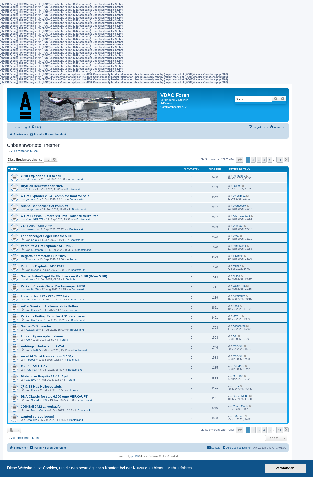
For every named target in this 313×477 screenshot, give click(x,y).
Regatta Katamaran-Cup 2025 (43, 256)
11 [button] (279, 159)
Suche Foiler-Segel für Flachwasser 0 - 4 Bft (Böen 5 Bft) (64, 276)
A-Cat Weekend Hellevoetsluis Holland (50, 306)
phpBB (135, 456)
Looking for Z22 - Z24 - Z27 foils (45, 296)
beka (34, 239)
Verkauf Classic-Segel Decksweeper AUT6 (53, 286)
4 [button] (264, 159)
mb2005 (36, 350)
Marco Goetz (38, 410)
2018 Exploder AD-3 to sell (41, 176)
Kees (34, 310)
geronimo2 (32, 199)
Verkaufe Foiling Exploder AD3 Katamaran (53, 316)
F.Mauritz (31, 419)
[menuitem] (36, 127)
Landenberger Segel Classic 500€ (46, 236)
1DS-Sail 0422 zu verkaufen (42, 406)
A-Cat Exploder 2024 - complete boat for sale (55, 196)
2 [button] (253, 159)
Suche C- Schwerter (36, 326)
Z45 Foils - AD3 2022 (36, 226)
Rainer (30, 189)
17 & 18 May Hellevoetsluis (41, 386)
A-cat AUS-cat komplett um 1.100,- (47, 356)
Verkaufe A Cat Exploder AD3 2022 (47, 246)
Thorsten (31, 259)
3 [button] (259, 159)
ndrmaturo (32, 179)
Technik (70, 279)
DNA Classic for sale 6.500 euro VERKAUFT (54, 396)
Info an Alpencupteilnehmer (42, 336)
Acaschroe (32, 329)
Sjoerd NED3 (39, 400)
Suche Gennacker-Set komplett (44, 206)
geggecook (32, 209)
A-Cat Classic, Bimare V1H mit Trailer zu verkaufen (59, 216)
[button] (239, 160)
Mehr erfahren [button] (179, 468)
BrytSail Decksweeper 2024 (42, 186)
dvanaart (31, 229)
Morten (35, 269)
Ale (28, 339)
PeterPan (31, 369)
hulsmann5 (37, 249)
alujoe (29, 279)
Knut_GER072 (34, 219)
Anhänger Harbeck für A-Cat (42, 346)
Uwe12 (35, 320)
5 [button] (270, 159)
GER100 (31, 379)
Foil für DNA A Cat (35, 366)
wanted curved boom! (37, 416)
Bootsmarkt (77, 179)
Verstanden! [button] (286, 468)
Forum (73, 259)
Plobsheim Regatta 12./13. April (45, 376)
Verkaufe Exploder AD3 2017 (42, 266)
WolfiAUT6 (32, 289)
